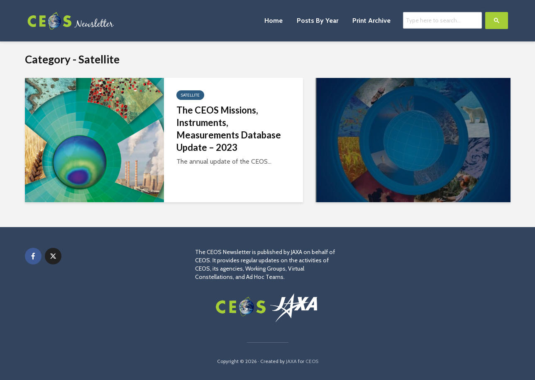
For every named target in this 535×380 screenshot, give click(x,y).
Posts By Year (317, 20)
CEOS (311, 361)
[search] (442, 20)
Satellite (190, 95)
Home (273, 20)
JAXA (291, 361)
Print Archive (371, 20)
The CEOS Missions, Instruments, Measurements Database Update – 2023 (228, 128)
